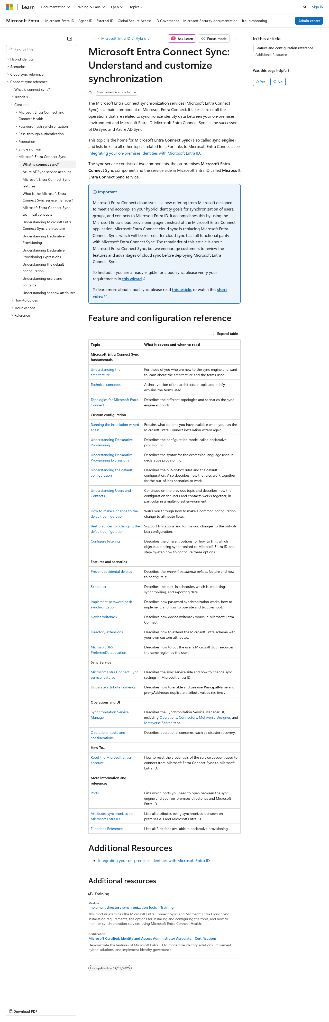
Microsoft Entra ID (115, 38)
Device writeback (104, 616)
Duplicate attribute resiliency (113, 687)
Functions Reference (107, 828)
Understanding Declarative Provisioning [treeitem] (44, 239)
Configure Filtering (105, 541)
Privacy (112, 1006)
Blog (70, 1006)
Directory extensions (107, 631)
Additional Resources (271, 54)
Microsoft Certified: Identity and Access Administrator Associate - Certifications (152, 938)
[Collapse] (69, 38)
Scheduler (98, 586)
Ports (95, 792)
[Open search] (305, 7)
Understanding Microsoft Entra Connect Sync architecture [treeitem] (47, 225)
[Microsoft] (9, 7)
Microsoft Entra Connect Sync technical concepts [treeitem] (46, 211)
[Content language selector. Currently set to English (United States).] (29, 994)
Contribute (92, 1006)
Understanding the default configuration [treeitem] (43, 267)
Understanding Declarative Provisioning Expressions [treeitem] (44, 253)
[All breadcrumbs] (92, 38)
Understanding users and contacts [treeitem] (42, 281)
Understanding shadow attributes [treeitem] (49, 292)
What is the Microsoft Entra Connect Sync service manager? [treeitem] (48, 197)
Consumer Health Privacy (148, 1006)
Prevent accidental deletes (111, 571)
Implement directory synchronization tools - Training (130, 907)
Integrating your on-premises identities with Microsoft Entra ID (144, 153)
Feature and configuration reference (284, 47)
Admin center (309, 20)
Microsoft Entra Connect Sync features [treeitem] (46, 182)
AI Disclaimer (16, 1006)
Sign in (317, 6)
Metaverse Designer (214, 717)
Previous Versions (46, 1006)
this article (181, 289)
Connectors (188, 717)
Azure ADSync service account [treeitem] (47, 171)
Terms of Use (188, 1006)
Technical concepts (106, 384)
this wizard (132, 278)
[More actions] (236, 38)
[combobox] (41, 49)
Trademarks (213, 1006)
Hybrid (141, 38)
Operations (168, 717)
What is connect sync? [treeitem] (32, 89)
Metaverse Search (158, 722)
